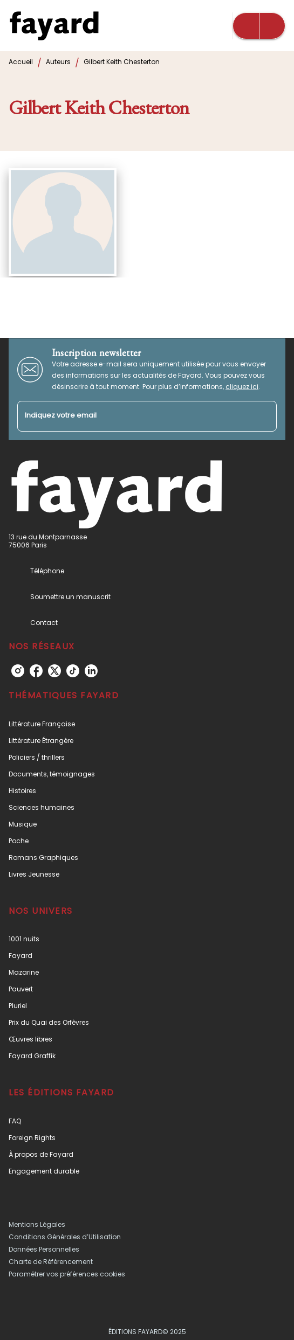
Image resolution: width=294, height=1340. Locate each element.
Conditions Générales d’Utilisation (65, 1236)
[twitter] (54, 671)
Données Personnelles (44, 1249)
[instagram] (18, 671)
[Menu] (259, 25)
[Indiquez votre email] (133, 416)
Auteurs (58, 61)
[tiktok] (73, 671)
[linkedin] (91, 671)
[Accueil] (54, 25)
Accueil (21, 61)
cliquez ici (241, 386)
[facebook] (36, 671)
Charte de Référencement (51, 1261)
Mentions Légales (37, 1224)
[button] (147, 724)
